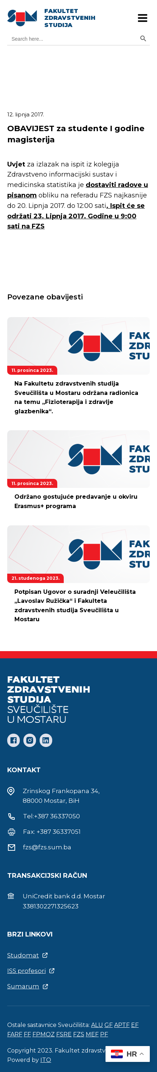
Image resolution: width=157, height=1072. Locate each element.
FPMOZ (43, 1034)
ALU (97, 1025)
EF (135, 1025)
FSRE (64, 1034)
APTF (122, 1025)
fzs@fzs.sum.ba (47, 847)
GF (108, 1025)
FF (27, 1034)
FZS (78, 1034)
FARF (14, 1034)
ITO (45, 1060)
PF (104, 1034)
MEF (92, 1034)
